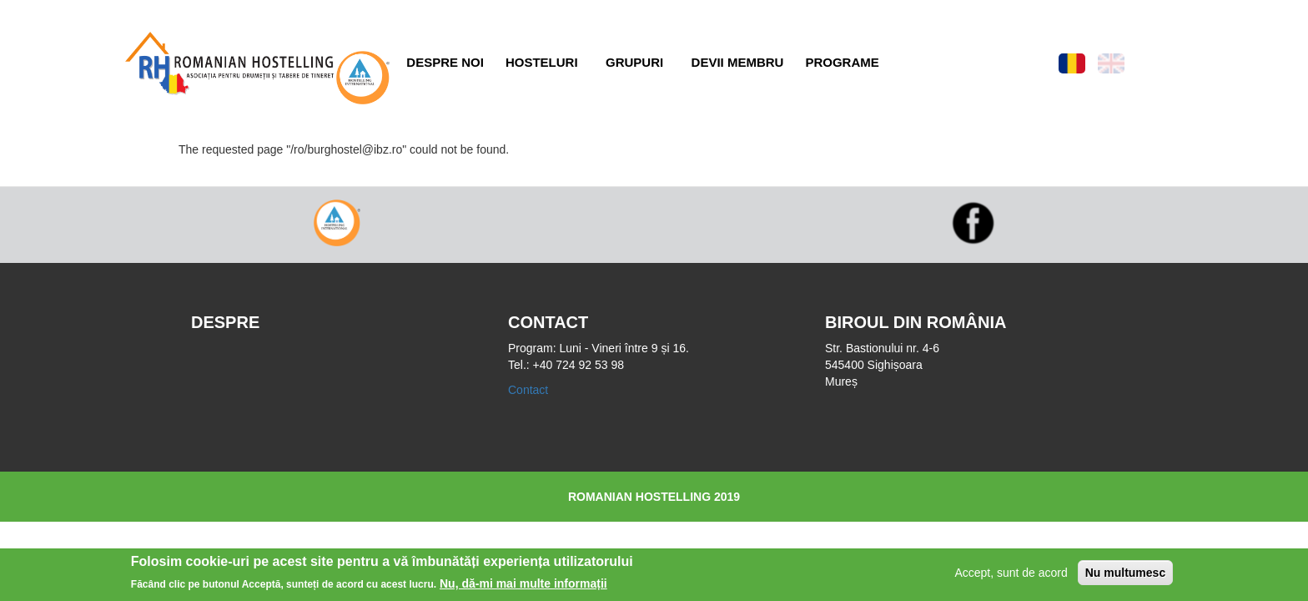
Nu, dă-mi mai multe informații (523, 586)
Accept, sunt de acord (1010, 574)
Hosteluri (542, 62)
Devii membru (738, 62)
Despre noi (445, 62)
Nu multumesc (1125, 574)
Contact (528, 389)
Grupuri (634, 62)
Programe (841, 62)
